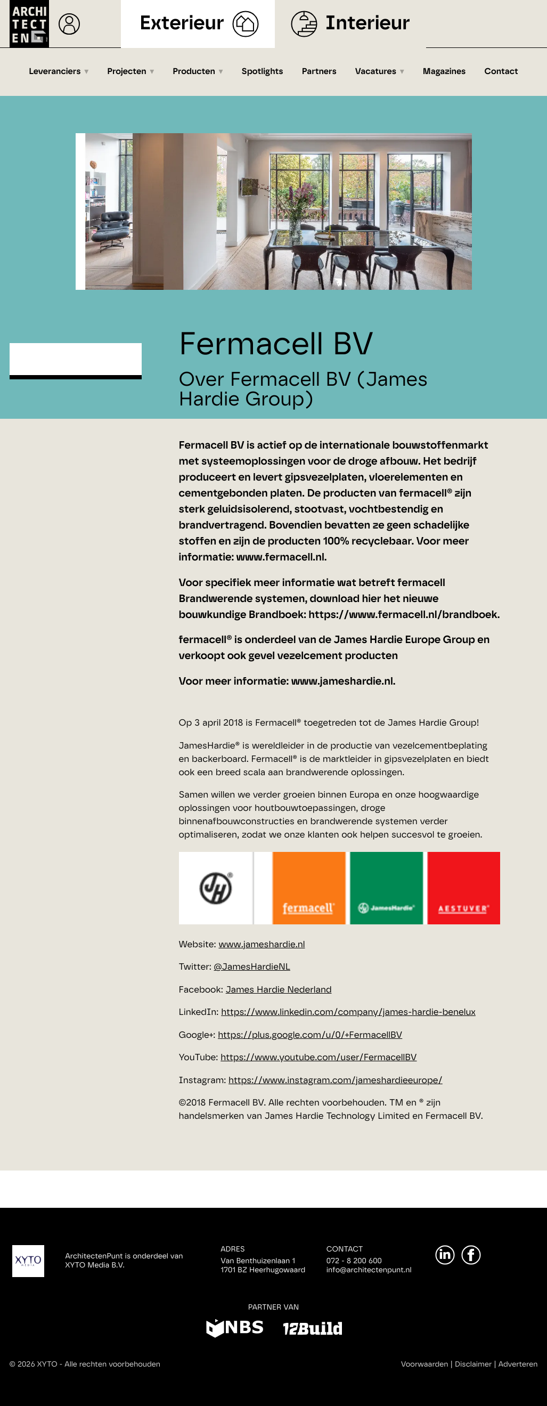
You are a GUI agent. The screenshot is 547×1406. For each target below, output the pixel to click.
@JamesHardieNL (252, 967)
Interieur (367, 24)
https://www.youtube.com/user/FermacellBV (319, 1057)
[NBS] (234, 1330)
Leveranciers (54, 72)
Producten (194, 72)
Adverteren (518, 1364)
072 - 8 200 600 (354, 1261)
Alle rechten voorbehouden (112, 1364)
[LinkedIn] (445, 1255)
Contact (501, 72)
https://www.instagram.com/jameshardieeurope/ (335, 1080)
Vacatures (375, 72)
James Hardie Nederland (279, 990)
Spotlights (262, 72)
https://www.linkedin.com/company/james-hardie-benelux (348, 1012)
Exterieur (182, 24)
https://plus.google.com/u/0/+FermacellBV (310, 1035)
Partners (319, 72)
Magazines (444, 72)
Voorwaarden (424, 1364)
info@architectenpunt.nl (369, 1270)
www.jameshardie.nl (261, 944)
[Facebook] (471, 1255)
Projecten (126, 72)
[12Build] (312, 1330)
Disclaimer (473, 1364)
